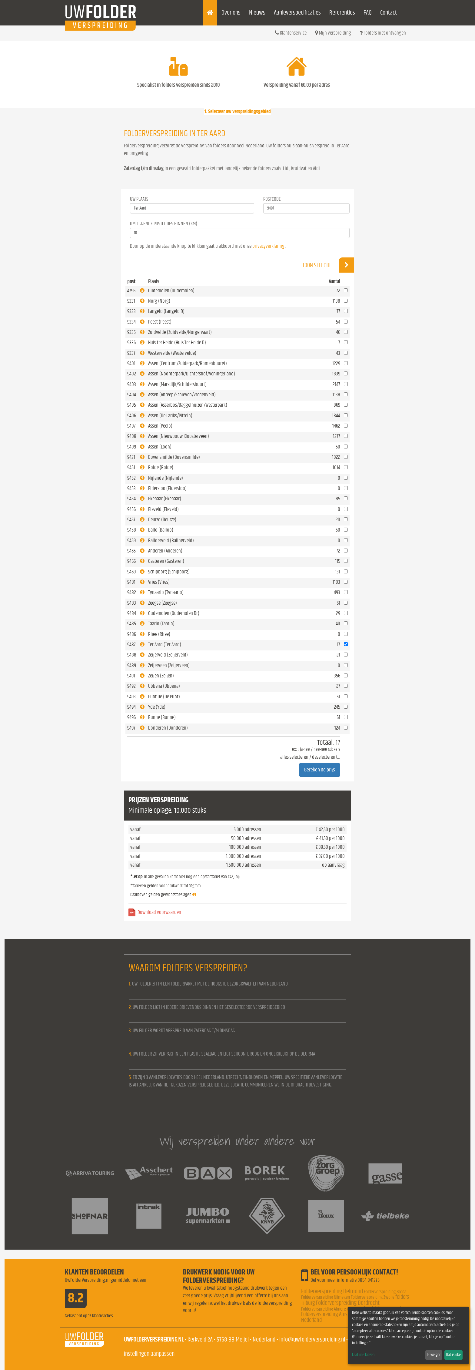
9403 (131, 384)
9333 (131, 311)
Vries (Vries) (159, 582)
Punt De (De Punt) (164, 696)
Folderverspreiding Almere (323, 1309)
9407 (131, 425)
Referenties (342, 12)
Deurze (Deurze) (162, 519)
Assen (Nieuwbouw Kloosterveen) (178, 436)
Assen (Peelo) (160, 425)
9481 (131, 582)
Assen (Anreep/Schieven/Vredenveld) (182, 394)
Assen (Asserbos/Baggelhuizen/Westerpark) (187, 405)
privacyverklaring (268, 246)
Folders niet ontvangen (383, 32)
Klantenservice (291, 32)
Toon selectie (328, 265)
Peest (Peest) (159, 321)
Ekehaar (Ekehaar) (164, 498)
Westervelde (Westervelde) (172, 353)
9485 (131, 623)
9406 (131, 415)
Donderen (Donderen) (168, 727)
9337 (131, 353)
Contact (388, 12)
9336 (131, 342)
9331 (131, 301)
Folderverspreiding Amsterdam (331, 1314)
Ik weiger (433, 1355)
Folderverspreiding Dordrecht (348, 1303)
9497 (131, 727)
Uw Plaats (139, 199)
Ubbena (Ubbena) (164, 686)
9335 (131, 332)
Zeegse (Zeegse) (162, 603)
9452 (131, 478)
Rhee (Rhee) (159, 634)
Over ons (231, 12)
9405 (131, 405)
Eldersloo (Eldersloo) (167, 488)
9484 (131, 613)
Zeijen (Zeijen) (161, 675)
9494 (131, 707)
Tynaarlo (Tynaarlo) (166, 592)
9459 (131, 540)
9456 (131, 509)
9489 (131, 665)
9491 (131, 675)
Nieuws (257, 12)
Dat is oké (453, 1355)
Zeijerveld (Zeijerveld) (168, 654)
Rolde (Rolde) (160, 467)
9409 (131, 446)
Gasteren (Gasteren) (166, 561)
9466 (131, 561)
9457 (131, 519)
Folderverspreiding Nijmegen (325, 1297)
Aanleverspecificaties (297, 12)
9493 (131, 696)
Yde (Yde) (156, 707)
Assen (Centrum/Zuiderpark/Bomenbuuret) (187, 363)
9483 (131, 603)
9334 (131, 321)
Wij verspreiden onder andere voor (237, 1141)
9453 (131, 488)
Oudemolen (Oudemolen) (171, 290)
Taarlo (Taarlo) (161, 623)
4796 (131, 290)
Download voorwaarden (159, 912)
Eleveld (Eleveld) (163, 509)
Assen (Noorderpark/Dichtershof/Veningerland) (191, 373)
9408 (131, 436)
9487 (131, 644)
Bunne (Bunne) (162, 717)
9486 (131, 634)
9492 (131, 686)
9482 (131, 592)
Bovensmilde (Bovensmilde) (174, 457)
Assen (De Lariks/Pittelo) (170, 415)
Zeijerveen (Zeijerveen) (169, 665)
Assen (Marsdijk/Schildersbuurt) (177, 384)
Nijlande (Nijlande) (165, 478)
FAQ (368, 12)
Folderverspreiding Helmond (332, 1291)
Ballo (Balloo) (160, 529)
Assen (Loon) (159, 446)
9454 (131, 498)
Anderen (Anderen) (165, 550)
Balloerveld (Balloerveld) (171, 540)
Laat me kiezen (363, 1355)
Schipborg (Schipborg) (169, 571)
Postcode (272, 199)
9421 (131, 457)
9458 (131, 529)
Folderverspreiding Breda (385, 1291)
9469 (131, 571)
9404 (131, 394)
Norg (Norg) (159, 301)
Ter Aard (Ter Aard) (164, 644)
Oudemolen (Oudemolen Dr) (173, 613)
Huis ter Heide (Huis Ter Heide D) (177, 342)
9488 (131, 654)
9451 (131, 467)
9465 (131, 550)
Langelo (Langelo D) (166, 311)
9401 (131, 363)
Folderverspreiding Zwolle (372, 1297)
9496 (131, 717)
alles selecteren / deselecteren (307, 757)
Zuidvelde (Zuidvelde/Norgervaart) (180, 332)
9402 (131, 373)
